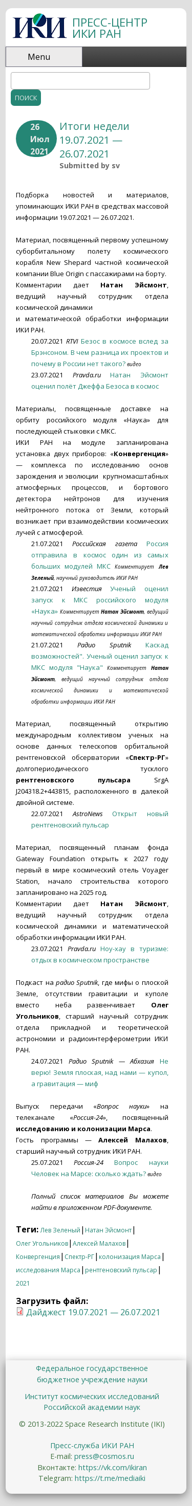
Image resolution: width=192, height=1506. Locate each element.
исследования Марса (48, 1270)
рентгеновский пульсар (121, 1270)
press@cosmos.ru (104, 1456)
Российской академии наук (92, 1407)
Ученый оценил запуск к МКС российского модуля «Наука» (99, 600)
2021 (23, 1283)
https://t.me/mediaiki (110, 1478)
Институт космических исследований (92, 1396)
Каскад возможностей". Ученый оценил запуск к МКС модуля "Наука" (99, 656)
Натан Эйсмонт (108, 1230)
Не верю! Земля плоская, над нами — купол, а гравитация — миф (99, 1072)
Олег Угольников (42, 1243)
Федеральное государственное (92, 1368)
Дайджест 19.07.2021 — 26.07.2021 (93, 1312)
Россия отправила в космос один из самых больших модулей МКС (99, 555)
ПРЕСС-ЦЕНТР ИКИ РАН (109, 27)
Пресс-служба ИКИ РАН (92, 1445)
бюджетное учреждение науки (92, 1379)
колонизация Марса (130, 1256)
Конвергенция (38, 1256)
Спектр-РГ (79, 1256)
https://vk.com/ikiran (112, 1467)
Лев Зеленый (60, 1230)
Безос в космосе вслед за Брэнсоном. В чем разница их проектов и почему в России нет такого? (99, 352)
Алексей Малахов (99, 1243)
